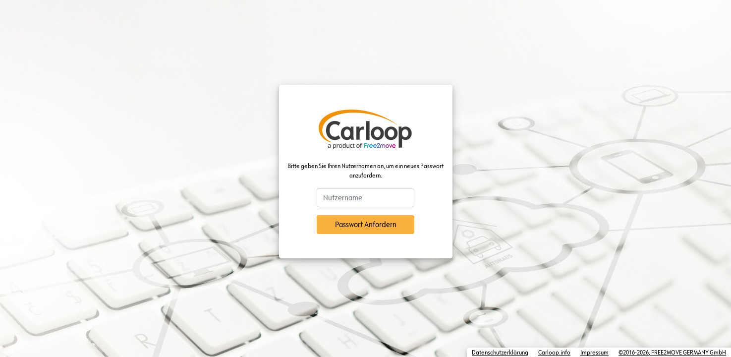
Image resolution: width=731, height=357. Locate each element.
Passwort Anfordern (365, 224)
